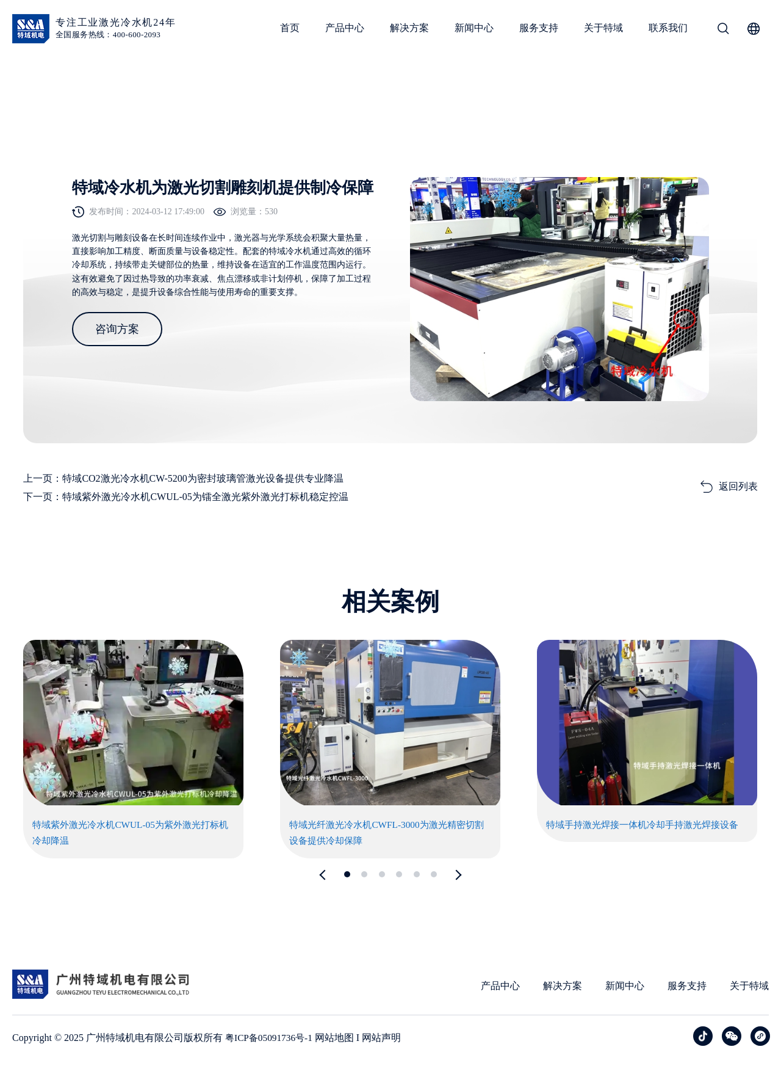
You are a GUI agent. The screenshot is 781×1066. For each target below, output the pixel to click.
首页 (290, 28)
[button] (325, 875)
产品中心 (344, 28)
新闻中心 (474, 28)
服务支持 (538, 28)
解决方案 (409, 28)
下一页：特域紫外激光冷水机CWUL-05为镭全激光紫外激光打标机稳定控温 (185, 496)
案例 (63, 87)
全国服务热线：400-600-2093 (108, 34)
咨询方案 (117, 354)
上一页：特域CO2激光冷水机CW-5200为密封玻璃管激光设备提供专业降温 (183, 478)
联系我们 (668, 28)
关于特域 (603, 28)
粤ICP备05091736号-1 (271, 1038)
